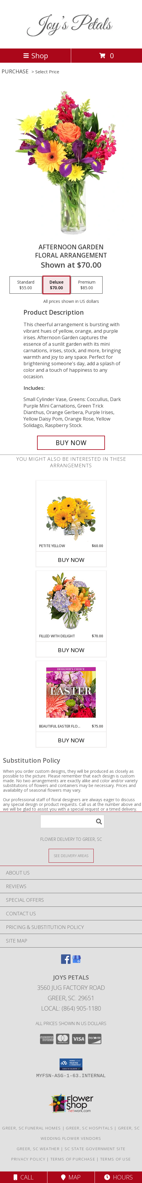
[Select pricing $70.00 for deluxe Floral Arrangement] (56, 285)
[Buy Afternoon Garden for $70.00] (71, 443)
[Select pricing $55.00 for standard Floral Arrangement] (26, 285)
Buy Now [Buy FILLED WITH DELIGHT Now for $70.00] (71, 650)
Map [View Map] (71, 1177)
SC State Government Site (95, 1148)
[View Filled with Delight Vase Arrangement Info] (71, 602)
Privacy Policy (28, 1159)
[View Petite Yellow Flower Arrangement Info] (71, 512)
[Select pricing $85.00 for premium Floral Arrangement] (86, 285)
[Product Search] (72, 821)
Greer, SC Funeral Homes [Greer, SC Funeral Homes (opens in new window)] (31, 1128)
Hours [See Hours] (118, 1177)
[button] (71, 1064)
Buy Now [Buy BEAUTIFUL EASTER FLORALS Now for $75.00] (71, 740)
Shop (35, 55)
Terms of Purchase (72, 1159)
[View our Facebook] (66, 962)
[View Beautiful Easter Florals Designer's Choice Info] (71, 692)
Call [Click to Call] (23, 1177)
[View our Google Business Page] (76, 962)
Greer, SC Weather (38, 1148)
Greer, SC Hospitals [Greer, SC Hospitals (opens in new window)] (89, 1128)
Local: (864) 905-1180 (71, 1008)
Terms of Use (115, 1159)
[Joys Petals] (71, 40)
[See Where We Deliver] (71, 855)
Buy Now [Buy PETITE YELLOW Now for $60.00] (71, 560)
